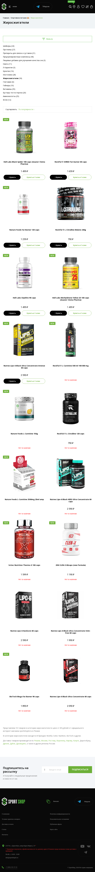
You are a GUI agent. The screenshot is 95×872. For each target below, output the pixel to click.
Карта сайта (54, 829)
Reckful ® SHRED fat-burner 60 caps (71, 162)
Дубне (12, 743)
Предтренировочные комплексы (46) (18, 57)
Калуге (76, 740)
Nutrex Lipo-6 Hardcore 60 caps (24, 631)
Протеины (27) (9, 49)
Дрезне (6, 743)
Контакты (5, 834)
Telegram (42, 6)
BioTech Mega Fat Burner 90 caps (24, 696)
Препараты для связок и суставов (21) (19, 53)
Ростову (52, 740)
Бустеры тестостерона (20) (14, 92)
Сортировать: (11, 109)
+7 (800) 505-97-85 (11, 867)
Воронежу (61, 740)
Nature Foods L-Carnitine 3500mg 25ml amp (24, 499)
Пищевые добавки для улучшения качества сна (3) (24, 60)
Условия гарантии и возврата (11, 819)
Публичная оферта (56, 824)
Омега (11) (7, 64)
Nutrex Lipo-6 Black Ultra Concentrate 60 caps (70, 696)
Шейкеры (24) (8, 46)
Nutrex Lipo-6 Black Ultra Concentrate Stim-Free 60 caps (70, 632)
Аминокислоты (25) (11, 96)
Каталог (52, 801)
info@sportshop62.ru (12, 858)
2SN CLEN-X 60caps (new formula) (71, 565)
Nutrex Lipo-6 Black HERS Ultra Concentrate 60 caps (70, 500)
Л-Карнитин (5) (9, 67)
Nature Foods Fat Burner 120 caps (24, 230)
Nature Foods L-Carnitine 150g (24, 433)
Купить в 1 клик (33, 177)
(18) (12, 78)
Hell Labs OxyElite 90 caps (24, 298)
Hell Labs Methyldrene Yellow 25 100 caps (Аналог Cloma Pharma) (70, 299)
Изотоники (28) (9, 75)
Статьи (4, 829)
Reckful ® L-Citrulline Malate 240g (70, 230)
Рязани (37, 740)
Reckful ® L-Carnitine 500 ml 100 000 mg (71, 366)
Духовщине (21, 743)
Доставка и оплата (7, 824)
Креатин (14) (8, 71)
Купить (12, 177)
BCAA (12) (7, 100)
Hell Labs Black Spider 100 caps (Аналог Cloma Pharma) (24, 163)
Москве (44, 740)
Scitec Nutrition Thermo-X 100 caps (24, 565)
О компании (5, 814)
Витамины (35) (9, 89)
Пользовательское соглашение (59, 819)
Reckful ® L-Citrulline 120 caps (70, 433)
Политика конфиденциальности (60, 814)
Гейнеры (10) (8, 85)
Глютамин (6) (8, 82)
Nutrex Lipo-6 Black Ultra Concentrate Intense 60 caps (24, 367)
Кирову (69, 740)
